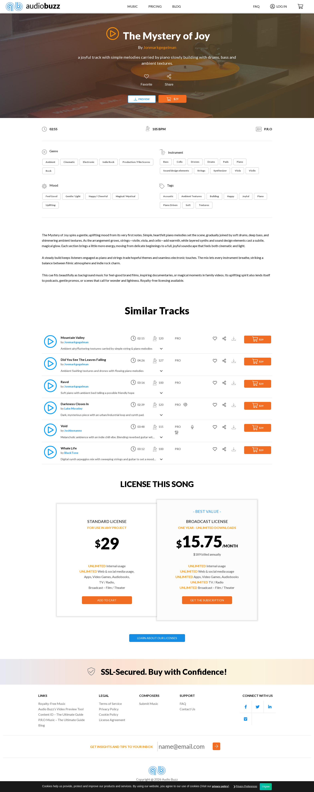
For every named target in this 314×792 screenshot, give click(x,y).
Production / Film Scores (136, 161)
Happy (230, 196)
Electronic (88, 161)
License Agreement (112, 720)
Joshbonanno (73, 430)
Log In (277, 7)
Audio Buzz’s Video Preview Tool (61, 709)
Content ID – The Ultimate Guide (60, 714)
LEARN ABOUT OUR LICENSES (157, 638)
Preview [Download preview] (142, 99)
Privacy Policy (109, 709)
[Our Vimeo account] (246, 719)
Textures (204, 205)
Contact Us (187, 709)
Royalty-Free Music (51, 703)
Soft (188, 205)
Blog (176, 7)
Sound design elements (176, 170)
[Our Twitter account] (258, 707)
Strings (201, 170)
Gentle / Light (73, 196)
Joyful (245, 196)
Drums (211, 161)
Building (214, 196)
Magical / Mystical (125, 196)
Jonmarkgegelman (159, 47)
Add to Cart (107, 600)
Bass (165, 161)
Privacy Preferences (246, 786)
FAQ (255, 7)
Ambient (50, 161)
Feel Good (51, 196)
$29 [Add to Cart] (172, 99)
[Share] (169, 80)
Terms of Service (110, 703)
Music (132, 7)
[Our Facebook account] (246, 707)
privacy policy (220, 786)
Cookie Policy (108, 714)
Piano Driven (170, 205)
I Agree (266, 786)
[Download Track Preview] (234, 338)
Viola (238, 170)
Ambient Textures (191, 196)
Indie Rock (108, 161)
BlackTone (71, 452)
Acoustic (168, 196)
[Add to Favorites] (146, 80)
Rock (48, 170)
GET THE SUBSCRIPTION (207, 600)
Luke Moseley (73, 408)
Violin (252, 170)
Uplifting (50, 205)
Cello (180, 161)
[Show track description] (161, 348)
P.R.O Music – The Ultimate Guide (61, 720)
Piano (240, 161)
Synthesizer (220, 170)
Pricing (155, 7)
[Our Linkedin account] (270, 707)
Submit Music (148, 703)
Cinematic (69, 161)
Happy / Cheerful (98, 196)
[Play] (111, 33)
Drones (195, 161)
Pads (225, 161)
